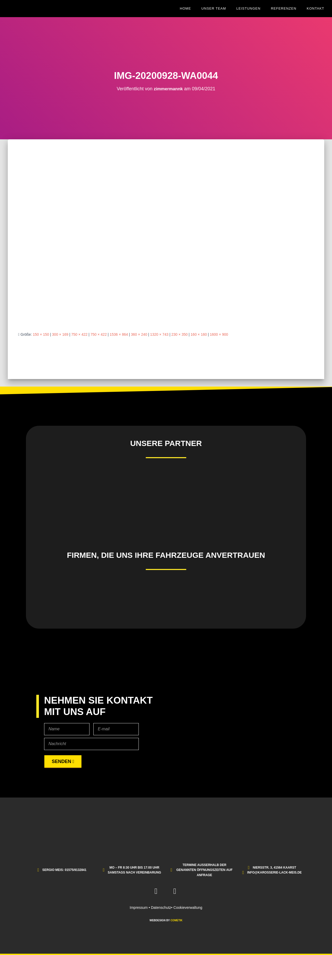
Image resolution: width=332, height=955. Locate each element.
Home (185, 8)
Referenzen (283, 8)
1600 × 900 (219, 334)
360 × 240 (139, 334)
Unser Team (213, 8)
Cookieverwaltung (188, 907)
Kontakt (315, 8)
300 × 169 (60, 334)
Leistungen (248, 8)
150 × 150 (41, 334)
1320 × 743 (159, 334)
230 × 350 (179, 334)
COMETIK (176, 920)
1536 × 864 (119, 334)
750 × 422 (79, 334)
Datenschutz (161, 907)
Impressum (139, 907)
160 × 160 (199, 334)
